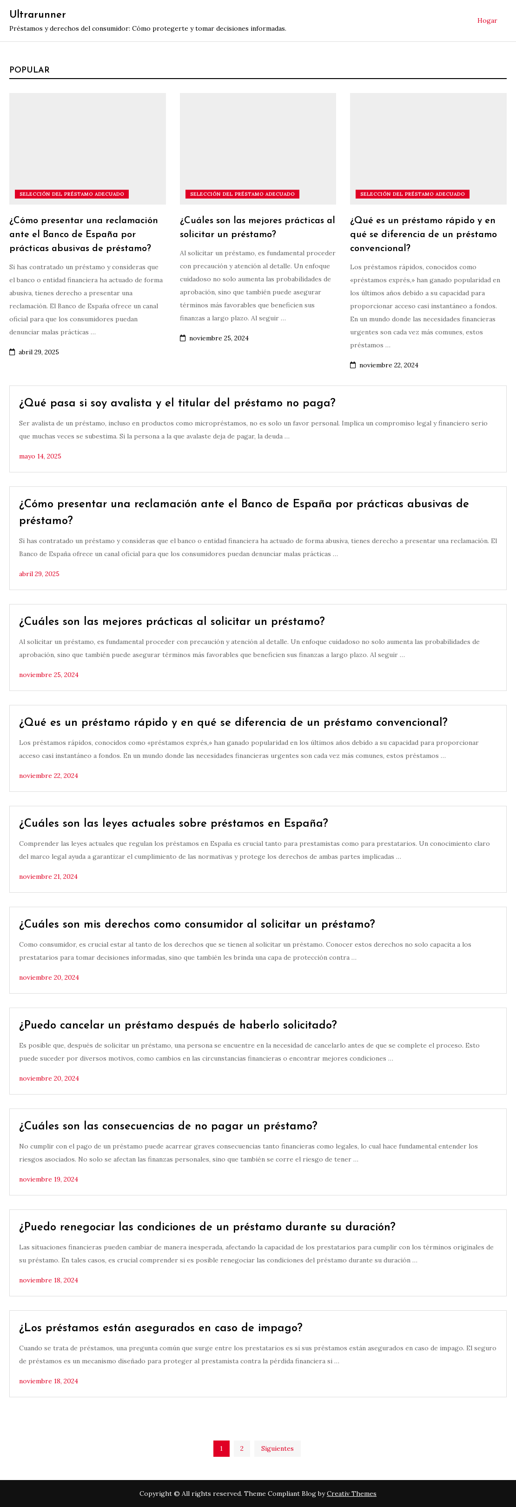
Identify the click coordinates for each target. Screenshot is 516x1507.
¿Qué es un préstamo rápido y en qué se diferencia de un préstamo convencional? (423, 234)
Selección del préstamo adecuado (72, 194)
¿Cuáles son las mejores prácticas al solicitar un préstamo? (172, 622)
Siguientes (277, 1448)
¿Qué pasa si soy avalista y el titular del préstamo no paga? (177, 403)
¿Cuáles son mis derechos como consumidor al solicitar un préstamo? (197, 924)
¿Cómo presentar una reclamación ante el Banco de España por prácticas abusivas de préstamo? (83, 234)
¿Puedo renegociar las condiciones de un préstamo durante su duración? (207, 1227)
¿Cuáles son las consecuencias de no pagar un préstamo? (168, 1126)
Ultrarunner (37, 15)
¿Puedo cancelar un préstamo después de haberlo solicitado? (178, 1025)
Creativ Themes (352, 1493)
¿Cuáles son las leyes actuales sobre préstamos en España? (173, 824)
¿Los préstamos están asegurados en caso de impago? (161, 1328)
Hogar (487, 20)
